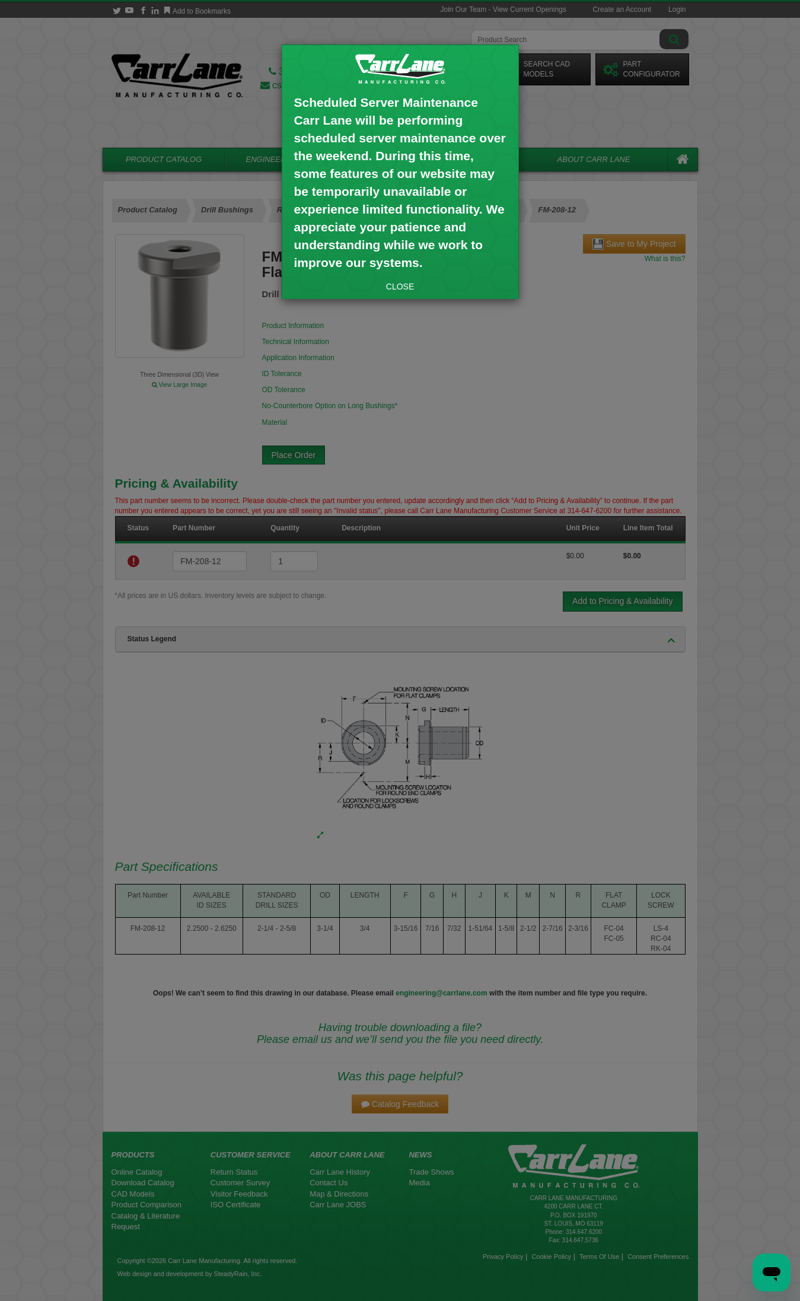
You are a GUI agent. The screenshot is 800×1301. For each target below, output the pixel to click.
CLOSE (400, 286)
